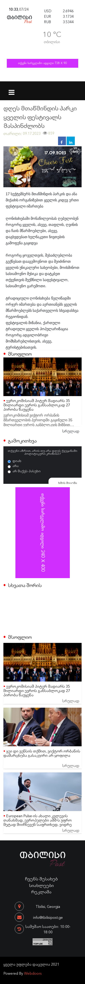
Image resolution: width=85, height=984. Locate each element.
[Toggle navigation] (12, 89)
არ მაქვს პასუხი (26, 470)
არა (15, 465)
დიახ (16, 460)
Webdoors (33, 973)
